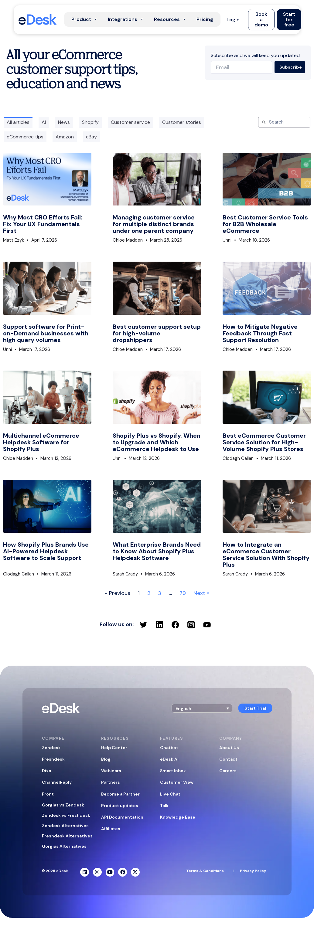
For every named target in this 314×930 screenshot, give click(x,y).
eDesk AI (169, 759)
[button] (233, 19)
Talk (164, 805)
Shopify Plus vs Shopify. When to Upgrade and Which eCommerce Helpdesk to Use (156, 442)
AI (44, 122)
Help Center (114, 747)
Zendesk (51, 747)
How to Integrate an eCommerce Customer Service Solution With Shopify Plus (266, 555)
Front (48, 794)
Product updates (119, 805)
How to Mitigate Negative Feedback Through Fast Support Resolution (260, 333)
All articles (18, 122)
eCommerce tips (25, 137)
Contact (228, 759)
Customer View (176, 782)
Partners (110, 782)
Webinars (111, 770)
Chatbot (169, 747)
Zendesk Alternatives (65, 825)
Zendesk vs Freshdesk (66, 815)
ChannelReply (57, 782)
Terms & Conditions (205, 870)
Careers (228, 770)
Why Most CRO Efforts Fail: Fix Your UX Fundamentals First (42, 224)
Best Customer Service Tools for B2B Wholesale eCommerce (265, 224)
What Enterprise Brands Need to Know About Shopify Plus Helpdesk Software (157, 551)
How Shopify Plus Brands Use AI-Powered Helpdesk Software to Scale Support (46, 551)
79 (182, 593)
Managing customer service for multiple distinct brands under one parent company (154, 224)
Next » (201, 593)
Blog (106, 759)
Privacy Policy (253, 870)
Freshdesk (53, 759)
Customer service (130, 122)
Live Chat (170, 794)
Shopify (90, 122)
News (64, 122)
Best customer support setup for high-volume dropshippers (157, 333)
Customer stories (181, 122)
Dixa (46, 770)
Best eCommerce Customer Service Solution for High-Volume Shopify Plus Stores (264, 442)
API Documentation (122, 817)
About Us (229, 747)
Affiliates (110, 828)
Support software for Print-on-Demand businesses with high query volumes (45, 333)
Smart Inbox (173, 770)
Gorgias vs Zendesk (63, 805)
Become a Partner (120, 794)
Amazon (65, 137)
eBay (91, 137)
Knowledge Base (177, 817)
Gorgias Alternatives (64, 846)
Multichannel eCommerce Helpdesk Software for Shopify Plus (41, 442)
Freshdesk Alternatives (67, 836)
